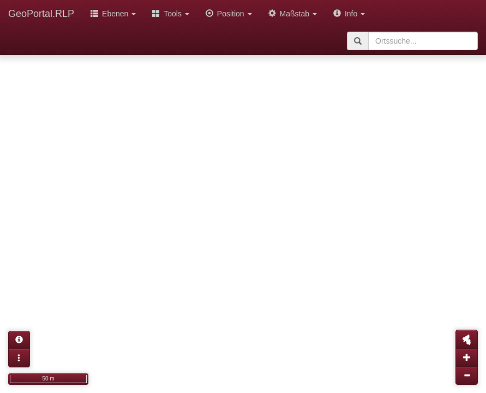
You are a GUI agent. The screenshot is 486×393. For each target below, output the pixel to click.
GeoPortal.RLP (41, 13)
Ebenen (113, 13)
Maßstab (292, 13)
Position (229, 13)
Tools (170, 13)
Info (349, 13)
